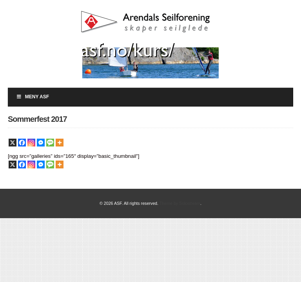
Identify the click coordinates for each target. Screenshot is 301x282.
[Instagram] (31, 142)
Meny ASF (32, 96)
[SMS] (50, 142)
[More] (59, 142)
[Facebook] (22, 142)
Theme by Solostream (180, 203)
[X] (12, 142)
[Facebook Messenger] (41, 142)
